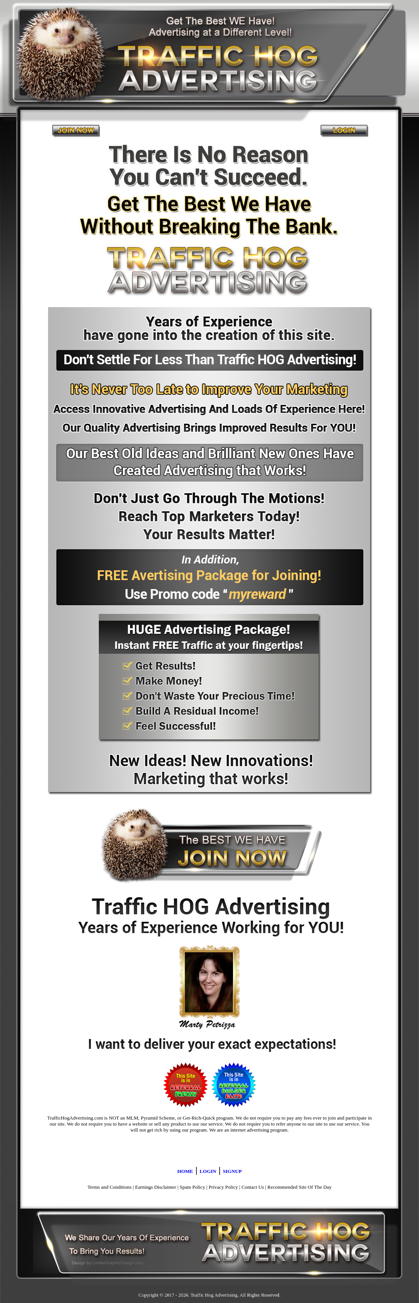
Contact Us (253, 1187)
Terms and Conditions (110, 1187)
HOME (185, 1171)
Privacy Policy (223, 1187)
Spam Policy (192, 1187)
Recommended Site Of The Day (300, 1187)
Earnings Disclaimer (155, 1187)
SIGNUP (232, 1171)
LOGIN (208, 1171)
